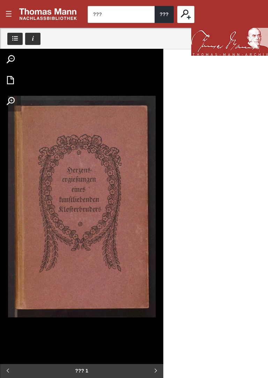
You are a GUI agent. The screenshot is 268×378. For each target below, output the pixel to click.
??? (48, 14)
